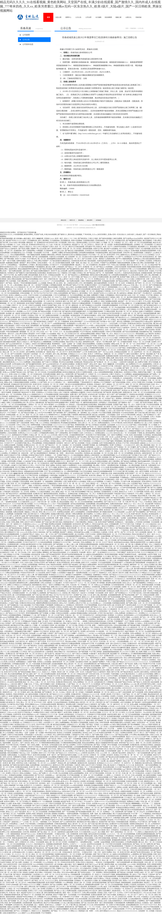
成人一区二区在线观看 (14, 394)
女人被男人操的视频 (84, 548)
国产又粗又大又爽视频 (50, 362)
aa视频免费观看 (34, 583)
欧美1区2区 (43, 275)
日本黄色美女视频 (143, 730)
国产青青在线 (129, 388)
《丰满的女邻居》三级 (62, 834)
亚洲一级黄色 (51, 761)
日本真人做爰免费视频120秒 (48, 645)
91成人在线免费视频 (85, 465)
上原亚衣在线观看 (120, 267)
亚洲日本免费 (75, 396)
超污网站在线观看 (137, 862)
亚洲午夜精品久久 (66, 700)
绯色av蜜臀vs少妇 (100, 728)
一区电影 (14, 747)
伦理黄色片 (11, 273)
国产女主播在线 (142, 447)
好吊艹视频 (113, 777)
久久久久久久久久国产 (20, 366)
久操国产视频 (14, 603)
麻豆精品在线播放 (42, 265)
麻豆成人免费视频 (123, 321)
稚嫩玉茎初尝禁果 (143, 579)
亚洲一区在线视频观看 (71, 297)
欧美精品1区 (110, 289)
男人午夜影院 (124, 564)
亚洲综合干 (70, 289)
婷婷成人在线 (71, 767)
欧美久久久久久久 (26, 601)
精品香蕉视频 (59, 899)
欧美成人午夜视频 (10, 431)
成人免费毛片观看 (21, 275)
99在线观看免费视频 (54, 372)
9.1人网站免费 (101, 530)
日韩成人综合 (99, 627)
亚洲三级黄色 (55, 421)
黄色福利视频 (33, 275)
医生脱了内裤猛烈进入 (29, 759)
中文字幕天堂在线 (31, 475)
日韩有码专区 (49, 864)
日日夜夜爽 (63, 242)
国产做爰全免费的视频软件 (40, 271)
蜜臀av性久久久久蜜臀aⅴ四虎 (11, 506)
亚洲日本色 (105, 417)
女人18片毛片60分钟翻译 (44, 413)
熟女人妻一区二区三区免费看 (112, 860)
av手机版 (135, 299)
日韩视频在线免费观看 (45, 824)
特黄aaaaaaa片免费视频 (35, 427)
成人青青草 (13, 568)
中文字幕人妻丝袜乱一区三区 (92, 809)
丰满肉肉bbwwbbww (30, 524)
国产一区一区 (134, 777)
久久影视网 (49, 459)
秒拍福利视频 (114, 477)
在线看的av (151, 281)
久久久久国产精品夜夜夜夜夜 (112, 846)
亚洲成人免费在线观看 (15, 777)
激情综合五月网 (98, 479)
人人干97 (121, 785)
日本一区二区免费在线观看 (94, 271)
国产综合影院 (150, 329)
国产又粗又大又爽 (137, 485)
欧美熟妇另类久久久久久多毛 (35, 540)
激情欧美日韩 (82, 763)
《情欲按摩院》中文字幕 (85, 500)
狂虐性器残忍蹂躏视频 (20, 479)
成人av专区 (142, 340)
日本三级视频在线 (133, 840)
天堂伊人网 (86, 368)
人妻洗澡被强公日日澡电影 (52, 303)
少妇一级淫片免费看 (142, 471)
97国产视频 (35, 708)
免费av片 (23, 637)
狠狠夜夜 (33, 832)
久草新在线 (37, 485)
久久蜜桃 (131, 652)
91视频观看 (65, 321)
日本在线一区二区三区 (107, 641)
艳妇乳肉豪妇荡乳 (144, 461)
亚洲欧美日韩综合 (17, 471)
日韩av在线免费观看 (61, 293)
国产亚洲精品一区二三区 (109, 635)
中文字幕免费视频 (124, 299)
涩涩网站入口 (82, 370)
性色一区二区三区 (61, 246)
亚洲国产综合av (132, 601)
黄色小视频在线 (66, 526)
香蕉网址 (156, 560)
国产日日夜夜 (87, 259)
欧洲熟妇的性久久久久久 (11, 820)
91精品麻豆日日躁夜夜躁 (134, 629)
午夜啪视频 (39, 858)
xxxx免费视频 (9, 514)
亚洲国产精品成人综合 (18, 372)
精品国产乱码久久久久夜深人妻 (105, 293)
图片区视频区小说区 (76, 433)
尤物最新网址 (46, 556)
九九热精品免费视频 (95, 645)
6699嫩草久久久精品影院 (35, 656)
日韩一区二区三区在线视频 (129, 451)
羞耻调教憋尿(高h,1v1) (11, 362)
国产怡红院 (83, 394)
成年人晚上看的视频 (151, 275)
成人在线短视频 (64, 388)
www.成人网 (135, 684)
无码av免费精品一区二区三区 (91, 542)
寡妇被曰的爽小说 (130, 441)
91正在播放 (147, 909)
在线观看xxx (49, 775)
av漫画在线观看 (56, 325)
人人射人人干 (144, 368)
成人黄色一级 (61, 283)
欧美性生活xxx (63, 467)
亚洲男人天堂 (5, 832)
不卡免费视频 (91, 805)
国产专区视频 (129, 623)
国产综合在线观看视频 (131, 331)
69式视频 (157, 585)
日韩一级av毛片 (66, 447)
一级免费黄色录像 (112, 465)
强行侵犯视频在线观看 (8, 342)
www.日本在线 (52, 435)
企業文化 (128, 17)
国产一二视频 (142, 281)
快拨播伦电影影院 (61, 854)
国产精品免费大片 (81, 374)
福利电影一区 (151, 287)
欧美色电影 (91, 781)
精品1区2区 (157, 242)
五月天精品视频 (109, 805)
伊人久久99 (143, 645)
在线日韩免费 (104, 722)
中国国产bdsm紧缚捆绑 (108, 263)
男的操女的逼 (88, 362)
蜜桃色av (87, 455)
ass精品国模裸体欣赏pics (83, 635)
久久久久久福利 (32, 433)
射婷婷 (152, 506)
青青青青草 (79, 605)
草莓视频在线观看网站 (65, 390)
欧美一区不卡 (108, 246)
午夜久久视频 (51, 816)
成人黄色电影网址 (149, 433)
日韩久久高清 (9, 728)
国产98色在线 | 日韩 (32, 526)
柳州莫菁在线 (70, 350)
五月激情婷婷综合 (17, 570)
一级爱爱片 (48, 309)
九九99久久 (13, 410)
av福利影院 (45, 485)
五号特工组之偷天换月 (106, 613)
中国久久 (88, 735)
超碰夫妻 (141, 856)
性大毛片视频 (20, 467)
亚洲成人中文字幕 (84, 625)
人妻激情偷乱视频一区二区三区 (90, 518)
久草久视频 (71, 273)
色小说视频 (15, 356)
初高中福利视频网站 (32, 319)
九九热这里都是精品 (91, 309)
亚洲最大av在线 (16, 716)
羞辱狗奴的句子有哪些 (54, 348)
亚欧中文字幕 (63, 435)
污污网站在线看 (26, 257)
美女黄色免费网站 (56, 536)
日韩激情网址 (47, 431)
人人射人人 (98, 447)
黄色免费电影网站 (102, 504)
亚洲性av (120, 250)
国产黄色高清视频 (33, 666)
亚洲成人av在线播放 (44, 662)
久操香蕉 (25, 518)
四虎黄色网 (139, 607)
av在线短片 (28, 421)
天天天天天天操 (18, 860)
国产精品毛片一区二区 (53, 445)
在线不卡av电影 (20, 259)
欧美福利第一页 (104, 601)
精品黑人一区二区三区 (12, 336)
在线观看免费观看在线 (20, 726)
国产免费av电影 (131, 603)
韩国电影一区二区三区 (87, 591)
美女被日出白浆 (64, 645)
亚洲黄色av (4, 463)
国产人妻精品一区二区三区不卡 (113, 384)
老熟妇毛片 (114, 469)
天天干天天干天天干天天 (120, 291)
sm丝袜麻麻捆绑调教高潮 (73, 536)
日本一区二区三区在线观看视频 (149, 603)
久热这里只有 (51, 489)
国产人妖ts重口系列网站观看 (38, 870)
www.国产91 (119, 257)
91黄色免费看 (24, 481)
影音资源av (92, 609)
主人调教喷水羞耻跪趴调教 (21, 566)
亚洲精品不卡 (149, 346)
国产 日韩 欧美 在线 (136, 548)
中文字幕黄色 (17, 439)
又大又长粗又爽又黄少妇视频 (123, 471)
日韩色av (62, 287)
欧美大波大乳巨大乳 (25, 698)
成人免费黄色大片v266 (134, 364)
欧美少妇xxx (154, 615)
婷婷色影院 (116, 413)
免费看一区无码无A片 (14, 485)
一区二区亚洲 (47, 506)
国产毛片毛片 (40, 775)
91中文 (129, 532)
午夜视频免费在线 (40, 346)
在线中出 (156, 336)
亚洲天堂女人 (40, 358)
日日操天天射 (17, 771)
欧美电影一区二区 (38, 354)
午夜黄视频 (41, 380)
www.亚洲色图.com (61, 404)
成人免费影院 (95, 516)
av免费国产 (79, 666)
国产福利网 (30, 358)
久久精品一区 (9, 854)
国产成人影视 (145, 307)
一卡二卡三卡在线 (94, 907)
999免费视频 (48, 899)
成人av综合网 (93, 413)
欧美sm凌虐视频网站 (76, 773)
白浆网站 (33, 382)
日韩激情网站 (9, 449)
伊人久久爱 (22, 868)
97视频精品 (78, 390)
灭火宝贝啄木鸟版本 (92, 366)
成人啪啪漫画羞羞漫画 (38, 639)
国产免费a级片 (51, 562)
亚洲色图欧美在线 (125, 676)
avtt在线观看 (27, 805)
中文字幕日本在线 (41, 686)
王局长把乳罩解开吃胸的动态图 (14, 329)
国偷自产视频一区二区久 (105, 334)
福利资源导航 (137, 619)
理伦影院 (110, 820)
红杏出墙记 (39, 735)
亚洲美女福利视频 (48, 807)
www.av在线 (131, 864)
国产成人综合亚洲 (87, 903)
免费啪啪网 (130, 903)
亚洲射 (36, 496)
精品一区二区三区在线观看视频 (141, 242)
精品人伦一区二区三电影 (152, 805)
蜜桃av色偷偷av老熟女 (97, 579)
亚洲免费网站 (99, 502)
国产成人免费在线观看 (60, 850)
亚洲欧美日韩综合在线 (40, 419)
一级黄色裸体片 (137, 597)
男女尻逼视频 (29, 905)
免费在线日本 (128, 392)
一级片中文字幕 (8, 275)
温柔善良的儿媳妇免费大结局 (67, 832)
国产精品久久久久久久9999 (67, 370)
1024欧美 (3, 291)
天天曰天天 (153, 477)
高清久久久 (145, 526)
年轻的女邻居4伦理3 (27, 573)
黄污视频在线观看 (106, 512)
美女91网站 (39, 872)
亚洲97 (62, 384)
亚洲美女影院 (140, 325)
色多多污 (83, 593)
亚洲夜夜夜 (18, 250)
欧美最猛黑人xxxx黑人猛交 (76, 323)
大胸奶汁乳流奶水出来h (127, 469)
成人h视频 (101, 832)
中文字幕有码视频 (88, 431)
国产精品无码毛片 (88, 410)
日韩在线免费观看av (56, 469)
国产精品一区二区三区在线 (37, 372)
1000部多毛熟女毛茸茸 (127, 338)
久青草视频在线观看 (34, 609)
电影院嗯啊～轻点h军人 (113, 273)
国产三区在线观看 (112, 702)
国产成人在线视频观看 (40, 257)
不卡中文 (129, 909)
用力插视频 (101, 583)
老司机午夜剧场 (77, 826)
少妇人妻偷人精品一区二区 (60, 492)
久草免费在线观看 (131, 842)
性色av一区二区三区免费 (142, 342)
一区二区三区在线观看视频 (17, 404)
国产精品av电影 (150, 706)
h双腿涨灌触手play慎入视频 (136, 348)
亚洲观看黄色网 (116, 285)
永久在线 (154, 757)
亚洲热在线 (87, 506)
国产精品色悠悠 (75, 589)
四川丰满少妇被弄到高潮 (136, 439)
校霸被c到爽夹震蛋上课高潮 (51, 255)
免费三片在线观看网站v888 (60, 291)
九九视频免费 (105, 647)
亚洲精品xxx (137, 259)
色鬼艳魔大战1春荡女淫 (85, 688)
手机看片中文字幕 (73, 319)
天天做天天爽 (125, 481)
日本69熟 (26, 832)
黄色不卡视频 (51, 573)
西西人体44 (100, 850)
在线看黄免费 (28, 903)
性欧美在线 (8, 607)
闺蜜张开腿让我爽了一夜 (147, 372)
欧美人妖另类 (78, 668)
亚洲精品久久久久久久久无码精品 (143, 255)
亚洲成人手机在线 (119, 439)
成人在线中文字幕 (123, 870)
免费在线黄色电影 (116, 504)
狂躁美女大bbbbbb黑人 (37, 366)
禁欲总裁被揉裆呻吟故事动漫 (28, 269)
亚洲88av (69, 621)
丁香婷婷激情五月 (86, 382)
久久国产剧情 (58, 696)
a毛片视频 (32, 593)
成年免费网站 (31, 352)
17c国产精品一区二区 (74, 684)
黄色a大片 (21, 546)
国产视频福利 (132, 637)
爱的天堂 (130, 265)
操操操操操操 (50, 777)
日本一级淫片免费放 (105, 852)
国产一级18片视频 (9, 261)
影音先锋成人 (69, 741)
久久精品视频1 (65, 315)
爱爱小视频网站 (46, 649)
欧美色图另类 (29, 378)
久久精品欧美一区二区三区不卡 (72, 386)
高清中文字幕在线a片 (21, 469)
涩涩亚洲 (133, 281)
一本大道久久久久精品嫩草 (9, 562)
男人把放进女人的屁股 (142, 540)
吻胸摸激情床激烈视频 (31, 291)
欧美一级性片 (100, 451)
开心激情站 (64, 866)
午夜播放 (116, 481)
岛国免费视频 (91, 504)
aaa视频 (27, 307)
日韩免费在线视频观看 (87, 253)
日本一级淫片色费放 (34, 552)
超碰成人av (144, 443)
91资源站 (51, 457)
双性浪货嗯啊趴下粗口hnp (84, 492)
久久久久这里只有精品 (43, 327)
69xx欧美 (134, 609)
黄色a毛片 (156, 658)
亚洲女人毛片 (33, 890)
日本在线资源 (33, 558)
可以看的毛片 (148, 293)
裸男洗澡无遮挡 (145, 384)
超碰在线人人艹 (17, 822)
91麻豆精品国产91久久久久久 (19, 668)
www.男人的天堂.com (30, 368)
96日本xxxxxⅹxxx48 (41, 803)
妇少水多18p (83, 307)
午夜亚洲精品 (49, 771)
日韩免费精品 (12, 265)
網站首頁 (63, 220)
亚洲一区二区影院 (39, 376)
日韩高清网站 (11, 836)
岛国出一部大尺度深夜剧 (82, 441)
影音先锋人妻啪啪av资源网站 (66, 609)
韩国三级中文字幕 (113, 672)
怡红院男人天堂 (93, 753)
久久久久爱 (8, 516)
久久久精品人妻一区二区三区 (108, 759)
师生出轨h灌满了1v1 (25, 376)
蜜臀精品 (46, 552)
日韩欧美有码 (84, 520)
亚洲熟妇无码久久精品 (148, 451)
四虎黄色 (9, 694)
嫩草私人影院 (119, 589)
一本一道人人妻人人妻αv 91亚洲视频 (124, 496)
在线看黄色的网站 (102, 253)
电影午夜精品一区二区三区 (106, 350)
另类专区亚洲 (14, 737)
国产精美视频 (87, 854)
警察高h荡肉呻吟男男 (93, 281)
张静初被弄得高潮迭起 (44, 599)
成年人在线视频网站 (78, 512)
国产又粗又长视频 (109, 895)
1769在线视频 (25, 554)
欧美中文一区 (129, 763)
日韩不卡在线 (21, 325)
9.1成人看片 (68, 581)
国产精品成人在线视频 (97, 787)
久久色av (116, 489)
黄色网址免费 (117, 392)
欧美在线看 (93, 613)
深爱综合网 (60, 761)
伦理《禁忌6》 (38, 660)
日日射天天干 (9, 443)
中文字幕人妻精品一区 (154, 295)
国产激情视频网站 (139, 583)
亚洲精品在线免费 (150, 309)
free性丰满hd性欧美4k (127, 674)
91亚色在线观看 (42, 577)
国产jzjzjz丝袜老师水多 (14, 344)
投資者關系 (108, 17)
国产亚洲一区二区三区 (54, 846)
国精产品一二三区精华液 (92, 629)
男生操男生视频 (77, 807)
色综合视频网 (8, 510)
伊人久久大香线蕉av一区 (57, 382)
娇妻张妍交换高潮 (85, 415)
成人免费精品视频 (105, 880)
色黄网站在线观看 (63, 512)
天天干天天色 (131, 706)
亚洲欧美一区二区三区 (81, 712)
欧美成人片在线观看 (68, 500)
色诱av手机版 (99, 836)
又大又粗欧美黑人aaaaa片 (27, 502)
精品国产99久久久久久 (17, 350)
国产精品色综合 (39, 848)
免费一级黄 (75, 263)
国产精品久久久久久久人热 (110, 771)
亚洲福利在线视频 (152, 325)
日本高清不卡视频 (108, 874)
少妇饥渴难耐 (12, 433)
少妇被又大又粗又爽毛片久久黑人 (23, 465)
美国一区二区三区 (132, 384)
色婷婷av (94, 368)
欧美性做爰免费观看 (142, 388)
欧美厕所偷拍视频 (6, 238)
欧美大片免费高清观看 (101, 277)
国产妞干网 (4, 242)
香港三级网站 (51, 465)
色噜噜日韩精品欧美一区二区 (107, 534)
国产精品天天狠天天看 (96, 437)
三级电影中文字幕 (77, 735)
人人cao (118, 459)
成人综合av (76, 449)
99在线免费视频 (155, 400)
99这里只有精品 (5, 862)
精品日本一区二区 (57, 635)
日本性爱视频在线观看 (142, 400)
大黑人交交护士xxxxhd (90, 589)
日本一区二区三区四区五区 (42, 386)
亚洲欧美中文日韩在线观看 (119, 824)
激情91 (54, 649)
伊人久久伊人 (129, 607)
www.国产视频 (43, 524)
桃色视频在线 (37, 585)
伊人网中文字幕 (16, 872)
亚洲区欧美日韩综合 (135, 323)
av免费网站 (91, 777)
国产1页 (7, 340)
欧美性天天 (28, 785)
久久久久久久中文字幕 (90, 560)
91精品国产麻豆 (140, 866)
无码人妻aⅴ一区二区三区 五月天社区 (114, 538)
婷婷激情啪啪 (113, 287)
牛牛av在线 (52, 370)
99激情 (53, 672)
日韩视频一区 (96, 860)
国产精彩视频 (84, 652)
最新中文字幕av (23, 830)
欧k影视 (3, 899)
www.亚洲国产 (52, 763)
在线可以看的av (99, 878)
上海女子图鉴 (49, 398)
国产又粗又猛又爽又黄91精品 (145, 413)
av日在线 (63, 439)
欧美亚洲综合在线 (112, 856)
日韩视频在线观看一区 (20, 593)
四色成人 (86, 376)
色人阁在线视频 (134, 465)
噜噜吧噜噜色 (113, 550)
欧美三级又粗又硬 (116, 340)
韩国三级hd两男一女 (37, 481)
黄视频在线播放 (46, 589)
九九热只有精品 (86, 439)
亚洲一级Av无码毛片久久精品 (70, 431)
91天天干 (132, 880)
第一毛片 (49, 380)
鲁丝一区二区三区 (66, 378)
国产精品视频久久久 (120, 431)
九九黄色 (115, 492)
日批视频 (154, 737)
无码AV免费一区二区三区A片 (121, 429)
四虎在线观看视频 (98, 856)
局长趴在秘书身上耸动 (123, 295)
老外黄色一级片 (45, 783)
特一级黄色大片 (16, 524)
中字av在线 (147, 301)
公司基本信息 (27, 44)
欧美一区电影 (79, 797)
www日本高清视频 (103, 797)
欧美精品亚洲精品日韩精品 (43, 696)
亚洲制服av (124, 465)
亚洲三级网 (100, 660)
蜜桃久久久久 (61, 461)
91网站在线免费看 (73, 658)
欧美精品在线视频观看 (81, 508)
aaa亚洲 (117, 437)
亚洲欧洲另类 (6, 566)
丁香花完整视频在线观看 (28, 283)
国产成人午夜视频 (6, 244)
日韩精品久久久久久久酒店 (125, 279)
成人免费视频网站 (102, 445)
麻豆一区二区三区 (54, 836)
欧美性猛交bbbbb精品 (122, 542)
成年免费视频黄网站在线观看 (148, 848)
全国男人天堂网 (140, 728)
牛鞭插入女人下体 (62, 868)
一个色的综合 (124, 530)
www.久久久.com (15, 710)
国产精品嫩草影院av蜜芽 (75, 269)
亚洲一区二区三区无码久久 (51, 329)
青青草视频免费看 (32, 613)
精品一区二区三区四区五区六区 (68, 334)
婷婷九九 (30, 261)
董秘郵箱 (81, 220)
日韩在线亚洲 (35, 554)
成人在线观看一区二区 (73, 257)
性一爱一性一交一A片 (128, 344)
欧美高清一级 (109, 510)
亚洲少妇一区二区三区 (141, 360)
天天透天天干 (77, 893)
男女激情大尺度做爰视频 (79, 722)
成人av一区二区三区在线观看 (139, 417)
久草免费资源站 (5, 664)
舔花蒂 (109, 694)
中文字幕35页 (145, 390)
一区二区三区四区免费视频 (140, 291)
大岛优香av (142, 820)
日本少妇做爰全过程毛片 (38, 617)
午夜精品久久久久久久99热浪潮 (17, 487)
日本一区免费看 (128, 380)
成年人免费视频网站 (62, 722)
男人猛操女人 (67, 410)
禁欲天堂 (112, 749)
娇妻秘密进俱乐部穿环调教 (34, 471)
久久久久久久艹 (45, 281)
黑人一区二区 (97, 812)
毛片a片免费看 (128, 728)
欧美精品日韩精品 (147, 745)
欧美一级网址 (108, 809)
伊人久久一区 (9, 348)
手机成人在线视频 (150, 747)
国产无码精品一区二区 (26, 686)
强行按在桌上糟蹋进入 (31, 439)
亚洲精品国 (78, 362)
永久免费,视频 (31, 546)
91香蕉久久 (55, 556)
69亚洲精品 (71, 577)
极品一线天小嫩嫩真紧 (106, 364)
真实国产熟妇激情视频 (90, 749)
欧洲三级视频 (43, 469)
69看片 (83, 281)
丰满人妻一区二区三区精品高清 (38, 463)
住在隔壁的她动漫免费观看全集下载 (40, 809)
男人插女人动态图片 (89, 897)
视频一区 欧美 (43, 621)
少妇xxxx (144, 724)
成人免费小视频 (141, 652)
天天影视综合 (66, 244)
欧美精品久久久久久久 (108, 552)
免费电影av (141, 759)
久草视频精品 (110, 295)
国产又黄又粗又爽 (155, 899)
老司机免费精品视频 (87, 334)
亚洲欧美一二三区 (29, 528)
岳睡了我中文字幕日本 (21, 498)
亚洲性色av (22, 433)
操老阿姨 (6, 765)
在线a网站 (102, 560)
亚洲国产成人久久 (67, 421)
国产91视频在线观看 (153, 901)
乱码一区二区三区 (81, 779)
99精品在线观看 (74, 463)
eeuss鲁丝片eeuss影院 (31, 649)
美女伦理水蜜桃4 (15, 508)
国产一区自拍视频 (68, 812)
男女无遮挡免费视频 (42, 818)
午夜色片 (93, 350)
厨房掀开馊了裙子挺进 (23, 386)
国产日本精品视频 (30, 348)
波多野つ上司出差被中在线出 (10, 496)
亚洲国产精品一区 (76, 402)
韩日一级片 (151, 534)
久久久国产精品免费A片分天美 (126, 767)
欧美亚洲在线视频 (113, 730)
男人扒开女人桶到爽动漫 (35, 402)
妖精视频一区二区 (81, 469)
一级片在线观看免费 (143, 753)
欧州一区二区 (149, 799)
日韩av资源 (15, 840)
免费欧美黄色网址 (59, 406)
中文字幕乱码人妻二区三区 (36, 259)
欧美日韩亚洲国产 (76, 321)
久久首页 (133, 757)
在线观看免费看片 (133, 793)
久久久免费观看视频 (119, 708)
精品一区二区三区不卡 (60, 352)
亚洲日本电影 (141, 880)
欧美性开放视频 (104, 496)
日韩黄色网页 (31, 611)
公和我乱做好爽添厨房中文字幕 (20, 419)
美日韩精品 (86, 816)
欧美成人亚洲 (19, 530)
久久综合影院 (41, 573)
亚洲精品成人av (60, 605)
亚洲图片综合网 (134, 406)
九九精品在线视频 (102, 777)
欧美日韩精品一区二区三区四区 (146, 716)
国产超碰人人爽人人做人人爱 (99, 698)
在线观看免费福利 (92, 512)
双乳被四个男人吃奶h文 (93, 246)
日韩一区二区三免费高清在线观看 (47, 315)
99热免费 (95, 828)
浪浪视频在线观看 (127, 556)
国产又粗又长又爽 (13, 577)
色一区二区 (8, 285)
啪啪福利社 (78, 376)
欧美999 (7, 801)
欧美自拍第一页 (25, 670)
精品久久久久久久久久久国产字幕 (138, 737)
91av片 (118, 455)
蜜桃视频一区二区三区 (8, 303)
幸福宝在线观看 (11, 319)
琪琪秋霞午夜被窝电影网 (61, 860)
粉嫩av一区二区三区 (36, 718)
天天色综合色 (99, 487)
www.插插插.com (106, 724)
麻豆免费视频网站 (45, 581)
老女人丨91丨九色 (70, 238)
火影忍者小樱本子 (117, 664)
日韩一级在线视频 (143, 649)
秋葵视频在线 (55, 423)
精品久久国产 (74, 338)
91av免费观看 (41, 593)
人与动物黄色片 (16, 591)
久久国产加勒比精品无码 (49, 388)
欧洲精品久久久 (132, 613)
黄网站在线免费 (45, 526)
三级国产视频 (32, 662)
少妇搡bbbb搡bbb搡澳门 (91, 390)
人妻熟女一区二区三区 (35, 404)
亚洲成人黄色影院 (28, 334)
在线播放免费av (41, 836)
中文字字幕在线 (85, 331)
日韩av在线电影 (92, 378)
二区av (31, 678)
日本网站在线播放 (58, 342)
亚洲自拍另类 (101, 431)
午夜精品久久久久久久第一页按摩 (140, 370)
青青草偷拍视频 (147, 585)
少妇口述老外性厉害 (10, 864)
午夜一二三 (125, 670)
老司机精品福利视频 (70, 253)
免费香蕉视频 (36, 425)
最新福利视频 (15, 589)
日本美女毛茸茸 (39, 562)
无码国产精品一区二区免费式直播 (47, 378)
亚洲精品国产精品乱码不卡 (101, 718)
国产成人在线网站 (69, 745)
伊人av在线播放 (8, 733)
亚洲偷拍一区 (79, 880)
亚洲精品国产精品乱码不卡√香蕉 (23, 392)
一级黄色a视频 (48, 356)
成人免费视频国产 (56, 477)
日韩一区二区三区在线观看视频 (144, 392)
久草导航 (110, 621)
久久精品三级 (120, 289)
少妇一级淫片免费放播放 (77, 805)
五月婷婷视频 (46, 781)
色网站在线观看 (10, 445)
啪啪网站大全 (139, 423)
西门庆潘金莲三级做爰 (34, 856)
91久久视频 (21, 374)
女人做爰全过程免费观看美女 (93, 554)
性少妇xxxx (54, 299)
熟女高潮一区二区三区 (124, 311)
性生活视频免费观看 (18, 255)
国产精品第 (107, 392)
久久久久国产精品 (70, 548)
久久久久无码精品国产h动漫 (126, 570)
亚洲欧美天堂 (38, 494)
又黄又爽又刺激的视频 (151, 593)
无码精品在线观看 (63, 346)
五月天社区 (156, 376)
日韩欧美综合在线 (26, 751)
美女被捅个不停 (104, 265)
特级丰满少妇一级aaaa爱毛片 (58, 279)
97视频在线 (87, 678)
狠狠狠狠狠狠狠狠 (37, 309)
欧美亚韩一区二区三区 (12, 315)
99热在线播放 (89, 838)
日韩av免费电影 (120, 613)
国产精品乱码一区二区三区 (55, 408)
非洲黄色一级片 (148, 903)
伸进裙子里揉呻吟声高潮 (127, 554)
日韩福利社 (115, 830)
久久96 (42, 319)
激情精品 (97, 492)
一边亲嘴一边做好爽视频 (128, 518)
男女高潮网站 (151, 759)
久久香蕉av (98, 514)
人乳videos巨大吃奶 (22, 639)
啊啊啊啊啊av (67, 329)
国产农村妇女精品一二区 (87, 872)
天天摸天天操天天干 (70, 583)
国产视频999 (20, 273)
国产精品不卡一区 (27, 895)
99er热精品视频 (120, 307)
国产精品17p (138, 682)
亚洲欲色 (149, 431)
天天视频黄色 (76, 809)
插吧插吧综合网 (88, 342)
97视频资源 (109, 850)
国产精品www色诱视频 (104, 267)
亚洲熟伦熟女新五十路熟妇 (106, 297)
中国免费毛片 (146, 625)
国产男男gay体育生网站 (62, 510)
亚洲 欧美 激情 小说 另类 (64, 301)
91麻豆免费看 (118, 238)
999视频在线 (78, 421)
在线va (29, 909)
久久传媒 (99, 540)
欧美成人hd (126, 390)
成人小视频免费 (42, 749)
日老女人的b (57, 392)
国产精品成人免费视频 (129, 461)
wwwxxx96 (23, 532)
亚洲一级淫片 (110, 593)
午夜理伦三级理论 (129, 649)
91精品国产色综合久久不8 (149, 538)
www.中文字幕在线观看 (117, 639)
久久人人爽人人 (124, 287)
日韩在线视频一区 (26, 293)
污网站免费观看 (68, 325)
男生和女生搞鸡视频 (66, 362)
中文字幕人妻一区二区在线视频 (145, 378)
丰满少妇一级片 (14, 893)
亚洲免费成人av (119, 868)
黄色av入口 (10, 812)
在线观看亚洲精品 (15, 579)
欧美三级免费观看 (32, 325)
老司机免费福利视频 (25, 848)
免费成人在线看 (122, 787)
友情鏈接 (98, 220)
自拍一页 (108, 329)
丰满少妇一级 (106, 483)
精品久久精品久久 (26, 246)
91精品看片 (27, 354)
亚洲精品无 (119, 522)
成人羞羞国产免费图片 (97, 662)
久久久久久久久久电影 (110, 338)
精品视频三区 (115, 654)
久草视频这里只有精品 (125, 577)
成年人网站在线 (139, 858)
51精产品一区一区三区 (24, 550)
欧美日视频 (146, 267)
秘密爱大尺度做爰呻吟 (74, 575)
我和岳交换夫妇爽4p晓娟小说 (100, 275)
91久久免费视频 (25, 362)
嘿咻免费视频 (156, 828)
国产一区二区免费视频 (82, 301)
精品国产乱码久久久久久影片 (16, 240)
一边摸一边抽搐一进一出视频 (71, 344)
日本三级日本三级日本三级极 (118, 573)
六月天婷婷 (123, 323)
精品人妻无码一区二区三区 (85, 358)
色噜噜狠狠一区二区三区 (111, 581)
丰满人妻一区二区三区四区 (72, 248)
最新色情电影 (110, 317)
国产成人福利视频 (12, 390)
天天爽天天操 (74, 866)
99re (14, 289)
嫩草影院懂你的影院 (90, 402)
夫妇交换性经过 (98, 329)
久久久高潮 (28, 449)
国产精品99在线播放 (118, 498)
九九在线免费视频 (50, 568)
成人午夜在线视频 (116, 649)
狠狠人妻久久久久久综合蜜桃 (49, 479)
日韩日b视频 (44, 627)
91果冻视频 (21, 242)
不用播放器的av (52, 483)
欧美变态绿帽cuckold (13, 759)
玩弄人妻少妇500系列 (75, 690)
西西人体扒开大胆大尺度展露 (30, 522)
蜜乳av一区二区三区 (98, 388)
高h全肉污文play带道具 (61, 309)
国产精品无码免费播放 (31, 279)
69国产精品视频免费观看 (117, 408)
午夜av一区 (124, 489)
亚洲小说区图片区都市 (144, 558)
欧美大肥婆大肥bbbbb (99, 678)
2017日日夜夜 (105, 674)
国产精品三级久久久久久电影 (55, 358)
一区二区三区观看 (110, 540)
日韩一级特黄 (48, 702)
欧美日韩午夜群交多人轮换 (57, 530)
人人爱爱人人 (109, 775)
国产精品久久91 (86, 277)
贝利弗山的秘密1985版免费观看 (141, 560)
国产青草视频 (62, 516)
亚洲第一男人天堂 (134, 897)
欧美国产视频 (125, 277)
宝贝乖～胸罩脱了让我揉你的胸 (104, 259)
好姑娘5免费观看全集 (83, 696)
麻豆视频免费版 (144, 601)
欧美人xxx (44, 370)
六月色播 (36, 643)
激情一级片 (67, 893)
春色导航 (124, 370)
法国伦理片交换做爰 (127, 362)
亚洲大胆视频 (140, 639)
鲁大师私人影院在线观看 (141, 546)
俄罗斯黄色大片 (95, 658)
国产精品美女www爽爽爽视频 (78, 275)
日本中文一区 (136, 327)
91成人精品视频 (25, 605)
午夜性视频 (54, 475)
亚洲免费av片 (118, 378)
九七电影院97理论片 (27, 534)
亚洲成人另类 (102, 893)
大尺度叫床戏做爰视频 (128, 487)
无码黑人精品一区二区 (142, 872)
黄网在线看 (128, 360)
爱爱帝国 (157, 793)
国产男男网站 (147, 356)
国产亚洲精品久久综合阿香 (95, 269)
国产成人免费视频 (53, 532)
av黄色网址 (134, 848)
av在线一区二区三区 (31, 822)
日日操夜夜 (75, 686)
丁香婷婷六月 (129, 846)
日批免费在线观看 (36, 390)
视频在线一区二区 (110, 354)
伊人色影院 (88, 690)
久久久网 (63, 658)
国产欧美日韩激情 (146, 402)
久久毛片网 (105, 469)
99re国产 (100, 805)
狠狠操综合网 (17, 805)
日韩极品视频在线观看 (106, 710)
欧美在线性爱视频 (50, 747)
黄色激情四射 (136, 481)
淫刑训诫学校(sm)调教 (82, 532)
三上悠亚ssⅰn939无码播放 (145, 674)
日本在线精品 (86, 581)
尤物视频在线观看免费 (54, 844)
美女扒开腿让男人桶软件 (135, 289)
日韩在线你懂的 (127, 838)
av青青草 (84, 753)
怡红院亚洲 (65, 785)
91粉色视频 (36, 664)
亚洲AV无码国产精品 (49, 305)
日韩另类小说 (128, 253)
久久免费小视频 (85, 866)
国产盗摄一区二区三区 (154, 858)
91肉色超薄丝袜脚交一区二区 (106, 299)
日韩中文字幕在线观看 (114, 331)
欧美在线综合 (74, 467)
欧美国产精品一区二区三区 (59, 597)
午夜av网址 (157, 240)
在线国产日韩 (69, 579)
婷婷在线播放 (64, 394)
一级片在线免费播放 (151, 765)
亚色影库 (110, 755)
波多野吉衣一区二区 (127, 325)
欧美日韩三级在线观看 (88, 261)
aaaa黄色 (156, 253)
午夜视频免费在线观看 (152, 607)
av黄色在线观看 (100, 325)
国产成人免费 (17, 862)
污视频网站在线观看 (14, 542)
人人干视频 (7, 305)
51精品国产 (66, 726)
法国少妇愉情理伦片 (115, 901)
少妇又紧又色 (20, 641)
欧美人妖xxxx (128, 583)
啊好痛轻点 (61, 704)
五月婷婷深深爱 (11, 388)
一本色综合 (98, 862)
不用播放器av (125, 477)
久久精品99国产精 (154, 265)
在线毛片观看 (152, 554)
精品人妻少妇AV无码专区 (53, 751)
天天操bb (156, 356)
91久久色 (127, 514)
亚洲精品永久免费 (113, 591)
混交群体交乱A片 (104, 386)
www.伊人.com (11, 769)
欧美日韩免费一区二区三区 (76, 528)
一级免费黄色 (23, 265)
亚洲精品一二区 (78, 419)
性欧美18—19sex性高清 (143, 712)
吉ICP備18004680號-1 (98, 225)
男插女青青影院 (19, 694)
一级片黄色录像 (60, 775)
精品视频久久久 (143, 246)
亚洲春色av (152, 457)
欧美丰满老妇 (63, 601)
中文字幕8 (22, 520)
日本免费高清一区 (87, 874)
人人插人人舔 (112, 560)
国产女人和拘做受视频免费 (147, 313)
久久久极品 (107, 556)
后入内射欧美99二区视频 (125, 336)
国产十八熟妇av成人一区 (135, 566)
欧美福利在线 (132, 579)
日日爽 (34, 311)
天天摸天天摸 (76, 360)
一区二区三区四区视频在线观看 (59, 263)
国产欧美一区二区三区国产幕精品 (38, 447)
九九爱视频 (24, 840)
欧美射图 (39, 352)
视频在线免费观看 (123, 263)
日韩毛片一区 (119, 763)
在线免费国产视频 (93, 417)
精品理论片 (110, 579)
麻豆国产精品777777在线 (146, 637)
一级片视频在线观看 (33, 255)
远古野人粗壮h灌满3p (30, 579)
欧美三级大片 (102, 287)
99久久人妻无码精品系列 (117, 566)
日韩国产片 (122, 354)
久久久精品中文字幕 (59, 437)
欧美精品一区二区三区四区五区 (137, 520)
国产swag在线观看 (135, 710)
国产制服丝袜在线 (104, 664)
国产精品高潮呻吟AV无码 (23, 660)
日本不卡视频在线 (7, 297)
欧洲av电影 (17, 803)
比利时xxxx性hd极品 (67, 556)
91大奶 (141, 781)
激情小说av (61, 374)
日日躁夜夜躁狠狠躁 (126, 550)
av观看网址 (53, 601)
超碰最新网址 (148, 364)
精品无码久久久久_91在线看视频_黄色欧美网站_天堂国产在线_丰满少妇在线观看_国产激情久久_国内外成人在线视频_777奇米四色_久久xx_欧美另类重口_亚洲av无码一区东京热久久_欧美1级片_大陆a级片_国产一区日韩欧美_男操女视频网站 (81, 6)
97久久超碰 (156, 625)
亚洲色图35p (125, 654)
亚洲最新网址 (103, 639)
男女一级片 (106, 396)
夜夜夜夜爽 (21, 303)
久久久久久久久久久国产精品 (115, 348)
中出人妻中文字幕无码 (47, 473)
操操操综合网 (26, 710)
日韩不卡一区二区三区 (20, 305)
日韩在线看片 (24, 400)
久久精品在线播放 (43, 492)
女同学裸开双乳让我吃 (148, 684)
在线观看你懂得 (89, 240)
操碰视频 (143, 358)
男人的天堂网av (75, 398)
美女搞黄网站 (91, 619)
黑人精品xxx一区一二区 (43, 730)
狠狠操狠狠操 (15, 834)
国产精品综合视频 (44, 311)
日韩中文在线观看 (35, 305)
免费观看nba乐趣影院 (78, 392)
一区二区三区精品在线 (34, 374)
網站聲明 (89, 220)
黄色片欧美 (119, 358)
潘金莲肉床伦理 (153, 694)
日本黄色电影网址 (141, 479)
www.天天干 (27, 311)
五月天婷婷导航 (82, 475)
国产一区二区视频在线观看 (122, 342)
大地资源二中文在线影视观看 (100, 562)
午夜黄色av (157, 504)
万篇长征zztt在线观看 (56, 257)
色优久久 (98, 874)
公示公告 (78, 17)
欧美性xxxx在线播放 (79, 481)
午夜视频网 (22, 388)
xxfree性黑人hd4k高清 (7, 662)
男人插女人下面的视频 (89, 706)
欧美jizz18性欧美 (94, 469)
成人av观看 (76, 400)
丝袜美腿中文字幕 (111, 269)
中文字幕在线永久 (38, 408)
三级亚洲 (29, 548)
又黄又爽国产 (122, 552)
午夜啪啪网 (89, 692)
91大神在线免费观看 (45, 542)
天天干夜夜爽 (128, 510)
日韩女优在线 (108, 447)
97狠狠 (139, 433)
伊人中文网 (54, 773)
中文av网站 (139, 494)
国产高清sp (32, 700)
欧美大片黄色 (75, 279)
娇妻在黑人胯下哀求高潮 (58, 805)
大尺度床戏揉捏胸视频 (26, 267)
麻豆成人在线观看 (98, 415)
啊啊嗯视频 (121, 629)
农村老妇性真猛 (101, 615)
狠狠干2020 (123, 698)
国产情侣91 (151, 589)
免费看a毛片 (86, 739)
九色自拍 (24, 317)
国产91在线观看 (16, 354)
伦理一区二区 (66, 637)
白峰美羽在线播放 (120, 246)
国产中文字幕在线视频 (41, 449)
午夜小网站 (152, 496)
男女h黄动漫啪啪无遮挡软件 (65, 656)
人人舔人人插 (35, 888)
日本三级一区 (83, 609)
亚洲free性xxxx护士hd (60, 799)
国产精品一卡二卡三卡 (40, 410)
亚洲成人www (49, 238)
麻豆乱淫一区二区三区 (121, 704)
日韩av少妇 (26, 425)
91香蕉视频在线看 (122, 822)
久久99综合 (49, 392)
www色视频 (42, 283)
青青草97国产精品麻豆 (71, 564)
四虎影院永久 (143, 518)
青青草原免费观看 (118, 737)
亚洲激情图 (18, 514)
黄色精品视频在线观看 (62, 459)
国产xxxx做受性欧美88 (59, 546)
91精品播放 (74, 291)
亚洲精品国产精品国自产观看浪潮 (42, 560)
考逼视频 (19, 445)
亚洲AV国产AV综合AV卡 (125, 410)
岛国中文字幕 (98, 248)
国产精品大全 (126, 597)
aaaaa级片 (129, 512)
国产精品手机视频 (46, 269)
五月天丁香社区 (16, 417)
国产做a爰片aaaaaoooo (143, 463)
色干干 (159, 759)
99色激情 (48, 354)
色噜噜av (33, 492)
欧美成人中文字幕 (122, 443)
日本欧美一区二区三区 (25, 289)
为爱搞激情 (19, 449)
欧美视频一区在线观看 (152, 522)
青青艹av (151, 690)
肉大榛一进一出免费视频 (87, 530)
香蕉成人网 (51, 283)
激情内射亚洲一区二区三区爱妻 (140, 508)
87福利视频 (145, 714)
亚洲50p (3, 627)
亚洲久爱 (144, 465)
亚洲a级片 (98, 384)
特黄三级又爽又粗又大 (100, 506)
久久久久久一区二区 (61, 356)
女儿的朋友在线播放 (151, 289)
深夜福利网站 (109, 271)
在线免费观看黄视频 (106, 372)
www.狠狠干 (22, 913)
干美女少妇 (115, 265)
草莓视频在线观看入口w (22, 789)
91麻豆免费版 (23, 870)
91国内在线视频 (47, 425)
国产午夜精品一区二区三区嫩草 (125, 447)
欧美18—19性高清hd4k (29, 336)
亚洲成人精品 (57, 826)
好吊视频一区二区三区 (87, 291)
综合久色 (12, 427)
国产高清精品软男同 (14, 291)
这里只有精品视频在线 (107, 443)
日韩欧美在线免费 (113, 315)
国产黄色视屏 (49, 656)
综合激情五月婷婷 (48, 625)
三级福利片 (148, 253)
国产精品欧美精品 (40, 321)
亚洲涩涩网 (70, 374)
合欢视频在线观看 (81, 287)
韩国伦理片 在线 (18, 720)
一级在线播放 (57, 487)
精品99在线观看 (110, 783)
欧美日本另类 (125, 852)
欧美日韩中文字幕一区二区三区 (74, 791)
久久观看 (8, 803)
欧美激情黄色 (81, 761)
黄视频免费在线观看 (78, 726)
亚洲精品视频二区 (106, 439)
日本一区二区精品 (138, 295)
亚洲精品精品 (110, 479)
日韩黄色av (40, 392)
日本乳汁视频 (125, 617)
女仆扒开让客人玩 (145, 787)
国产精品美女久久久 (122, 317)
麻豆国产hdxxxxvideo (38, 566)
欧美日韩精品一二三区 (58, 870)
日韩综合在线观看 (62, 613)
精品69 (65, 846)
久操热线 (106, 520)
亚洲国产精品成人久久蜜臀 (83, 313)
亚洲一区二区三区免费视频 (123, 453)
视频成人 (28, 512)
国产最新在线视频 (146, 854)
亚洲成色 (90, 384)
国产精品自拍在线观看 (58, 552)
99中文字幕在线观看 (131, 358)
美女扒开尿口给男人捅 (106, 605)
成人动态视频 (130, 558)
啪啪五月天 (71, 358)
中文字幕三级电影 (95, 652)
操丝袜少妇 (156, 277)
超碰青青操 (13, 269)
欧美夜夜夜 (77, 429)
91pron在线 (41, 348)
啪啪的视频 (34, 830)
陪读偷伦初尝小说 (53, 273)
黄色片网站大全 (60, 652)
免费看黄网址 (140, 635)
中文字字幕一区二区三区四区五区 (131, 305)
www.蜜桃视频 (68, 882)
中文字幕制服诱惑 (105, 828)
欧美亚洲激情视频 (111, 554)
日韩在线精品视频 (137, 317)
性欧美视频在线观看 (134, 267)
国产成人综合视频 (113, 619)
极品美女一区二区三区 (43, 852)
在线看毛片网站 (8, 724)
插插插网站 (49, 481)
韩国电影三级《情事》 (57, 453)
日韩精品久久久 (152, 583)
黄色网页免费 (101, 591)
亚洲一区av (97, 313)
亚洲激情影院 (106, 492)
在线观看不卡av (133, 538)
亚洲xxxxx (6, 372)
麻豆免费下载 (115, 277)
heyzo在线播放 (38, 864)
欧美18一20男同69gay (95, 354)
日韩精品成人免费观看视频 (53, 710)
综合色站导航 (148, 323)
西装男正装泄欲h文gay (90, 496)
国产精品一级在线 (12, 283)
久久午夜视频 (21, 477)
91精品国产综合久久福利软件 (119, 327)
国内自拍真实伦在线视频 (105, 459)
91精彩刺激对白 (75, 757)
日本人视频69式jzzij (123, 255)
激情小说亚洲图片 (132, 354)
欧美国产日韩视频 (42, 285)
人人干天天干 (38, 751)
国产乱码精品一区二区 (109, 684)
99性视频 (126, 485)
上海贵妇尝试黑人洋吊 (75, 283)
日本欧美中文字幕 (107, 366)
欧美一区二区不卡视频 (72, 277)
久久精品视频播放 (77, 455)
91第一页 (121, 502)
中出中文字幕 (40, 465)
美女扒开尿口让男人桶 (110, 518)
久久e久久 (29, 844)
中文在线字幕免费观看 (72, 710)
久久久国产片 (93, 573)
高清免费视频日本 (99, 548)
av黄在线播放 (18, 285)
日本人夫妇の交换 (26, 562)
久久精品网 (75, 558)
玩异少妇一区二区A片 (145, 427)
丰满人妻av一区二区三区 (139, 285)
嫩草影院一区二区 (136, 564)
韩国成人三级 (93, 522)
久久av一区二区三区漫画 (87, 583)
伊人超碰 (22, 516)
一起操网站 (25, 820)
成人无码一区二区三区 (56, 670)
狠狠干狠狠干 (38, 451)
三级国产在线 (146, 500)
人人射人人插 (62, 639)
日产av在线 (13, 301)
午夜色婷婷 (48, 872)
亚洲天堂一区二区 (125, 475)
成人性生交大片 (5, 504)
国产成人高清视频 (78, 443)
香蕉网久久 (63, 494)
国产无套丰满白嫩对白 (17, 656)
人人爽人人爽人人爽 (71, 544)
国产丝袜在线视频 (119, 382)
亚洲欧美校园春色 (38, 791)
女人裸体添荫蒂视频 (24, 301)
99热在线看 (51, 396)
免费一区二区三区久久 (8, 587)
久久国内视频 (139, 492)
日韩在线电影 (113, 402)
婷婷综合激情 (112, 714)
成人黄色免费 (11, 475)
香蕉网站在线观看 (55, 524)
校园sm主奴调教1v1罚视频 (16, 907)
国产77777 (115, 386)
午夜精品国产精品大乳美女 (123, 682)
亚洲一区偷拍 (150, 271)
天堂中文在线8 (33, 295)
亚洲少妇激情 (42, 263)
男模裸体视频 (80, 425)
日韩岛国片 (111, 336)
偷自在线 (133, 271)
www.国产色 (13, 698)
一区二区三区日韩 (42, 299)
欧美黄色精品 (129, 615)
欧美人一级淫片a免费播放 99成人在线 (56, 585)
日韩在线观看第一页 (101, 905)
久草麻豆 (31, 265)
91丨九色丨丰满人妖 (21, 244)
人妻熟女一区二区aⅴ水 (152, 494)
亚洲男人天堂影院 (145, 261)
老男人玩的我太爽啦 (151, 317)
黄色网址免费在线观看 (114, 583)
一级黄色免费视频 (72, 382)
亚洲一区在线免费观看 (64, 400)
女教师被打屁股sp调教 (143, 599)
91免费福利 (119, 739)
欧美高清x (138, 453)
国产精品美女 (83, 238)
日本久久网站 (140, 398)
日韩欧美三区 (50, 678)
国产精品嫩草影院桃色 (134, 240)
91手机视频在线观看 (51, 394)
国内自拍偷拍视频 (43, 637)
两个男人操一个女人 (136, 502)
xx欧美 (22, 824)
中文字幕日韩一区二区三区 (50, 708)
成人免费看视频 (50, 461)
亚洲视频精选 (44, 475)
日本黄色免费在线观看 (36, 340)
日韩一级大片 (46, 789)
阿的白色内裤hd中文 (139, 534)
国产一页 (101, 352)
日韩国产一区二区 (53, 321)
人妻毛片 (141, 647)
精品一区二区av (129, 404)
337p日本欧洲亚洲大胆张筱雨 (115, 801)
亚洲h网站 (154, 291)
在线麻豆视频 (66, 415)
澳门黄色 (12, 763)
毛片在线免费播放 (76, 295)
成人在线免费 (63, 271)
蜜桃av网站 (4, 269)
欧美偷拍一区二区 (155, 826)
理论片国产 (134, 376)
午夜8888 (141, 271)
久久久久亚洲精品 (140, 380)
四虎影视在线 (60, 678)
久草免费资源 (109, 836)
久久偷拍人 (27, 344)
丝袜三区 (3, 605)
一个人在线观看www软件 (52, 508)
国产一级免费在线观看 (80, 573)
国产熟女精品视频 (128, 595)
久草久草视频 (100, 410)
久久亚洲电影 (96, 684)
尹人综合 (115, 733)
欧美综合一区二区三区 (152, 530)
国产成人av (116, 556)
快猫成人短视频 (28, 872)
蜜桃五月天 (36, 789)
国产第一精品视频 (146, 354)
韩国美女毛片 (26, 866)
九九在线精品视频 (46, 295)
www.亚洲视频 (19, 540)
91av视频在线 (77, 329)
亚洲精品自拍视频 (17, 421)
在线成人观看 (55, 447)
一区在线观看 (44, 793)
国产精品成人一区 (141, 556)
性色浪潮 (89, 435)
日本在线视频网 (123, 745)
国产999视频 (44, 613)
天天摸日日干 (55, 265)
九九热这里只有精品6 (118, 309)
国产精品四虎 (138, 909)
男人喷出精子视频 (55, 410)
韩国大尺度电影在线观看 (114, 779)
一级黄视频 (81, 617)
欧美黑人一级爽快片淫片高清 (78, 599)
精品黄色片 (148, 485)
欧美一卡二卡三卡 (86, 279)
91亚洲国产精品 (136, 483)
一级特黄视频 (142, 554)
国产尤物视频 (69, 635)
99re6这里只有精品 (6, 660)
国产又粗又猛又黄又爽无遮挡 (113, 419)
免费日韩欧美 (57, 451)
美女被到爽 (149, 504)
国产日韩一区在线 (152, 587)
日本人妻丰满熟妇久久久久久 (105, 911)
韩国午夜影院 (153, 724)
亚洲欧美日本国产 (82, 364)
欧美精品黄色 (61, 319)
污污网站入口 (21, 427)
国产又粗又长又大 (110, 502)
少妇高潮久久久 (49, 722)
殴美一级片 (99, 903)
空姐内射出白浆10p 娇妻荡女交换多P (75, 255)
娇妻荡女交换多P (43, 737)
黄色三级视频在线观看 (109, 301)
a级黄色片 (25, 560)
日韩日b (83, 888)
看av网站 (96, 465)
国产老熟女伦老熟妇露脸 (92, 668)
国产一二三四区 (134, 402)
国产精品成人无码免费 (28, 633)
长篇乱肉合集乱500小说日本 (88, 890)
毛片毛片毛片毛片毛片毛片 (43, 293)
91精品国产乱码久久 (154, 340)
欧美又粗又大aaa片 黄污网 (91, 457)
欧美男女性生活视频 (33, 467)
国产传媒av (129, 866)
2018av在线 (13, 242)
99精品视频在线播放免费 (96, 356)
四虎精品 (87, 453)
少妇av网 (18, 334)
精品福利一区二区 (107, 307)
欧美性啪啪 (69, 765)
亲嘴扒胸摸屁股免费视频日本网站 (20, 688)
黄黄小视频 (135, 390)
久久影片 (38, 297)
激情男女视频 (134, 787)
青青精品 (39, 840)
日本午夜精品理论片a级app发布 (142, 321)
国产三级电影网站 (29, 250)
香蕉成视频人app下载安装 (145, 334)
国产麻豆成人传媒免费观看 (74, 250)
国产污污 (151, 645)
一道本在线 (76, 542)
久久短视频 (118, 368)
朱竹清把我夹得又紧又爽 (143, 336)
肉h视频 (19, 311)
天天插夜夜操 (55, 240)
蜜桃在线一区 (31, 242)
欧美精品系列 (104, 749)
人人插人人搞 (111, 410)
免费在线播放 (21, 261)
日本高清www (89, 433)
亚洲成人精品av (56, 441)
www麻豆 (119, 568)
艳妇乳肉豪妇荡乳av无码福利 (45, 607)
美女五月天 (112, 250)
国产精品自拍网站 (122, 281)
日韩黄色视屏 (64, 299)
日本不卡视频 (41, 334)
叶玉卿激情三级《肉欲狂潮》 (19, 453)
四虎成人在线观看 (111, 346)
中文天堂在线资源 (106, 769)
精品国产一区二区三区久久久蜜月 (130, 301)
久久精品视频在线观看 (95, 311)
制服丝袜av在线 (106, 473)
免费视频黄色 (74, 356)
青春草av (66, 844)
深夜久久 (116, 828)
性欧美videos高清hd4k (41, 658)
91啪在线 (66, 392)
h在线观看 (143, 532)
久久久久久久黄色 (51, 880)
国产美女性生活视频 (144, 441)
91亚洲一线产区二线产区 (117, 532)
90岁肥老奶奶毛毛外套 (110, 449)
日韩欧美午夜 (140, 279)
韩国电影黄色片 (129, 398)
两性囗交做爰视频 (50, 647)
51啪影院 (64, 273)
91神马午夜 (50, 301)
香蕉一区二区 (121, 297)
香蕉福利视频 (88, 248)
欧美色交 (138, 903)
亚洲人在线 (102, 315)
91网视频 (39, 250)
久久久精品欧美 (72, 552)
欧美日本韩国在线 (63, 562)
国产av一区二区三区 (122, 789)
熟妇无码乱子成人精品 (74, 342)
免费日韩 (150, 844)
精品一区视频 (137, 356)
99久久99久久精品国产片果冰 (43, 246)
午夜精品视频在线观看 (21, 382)
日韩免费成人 (9, 631)
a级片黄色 (26, 271)
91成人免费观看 (147, 327)
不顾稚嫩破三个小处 (29, 615)
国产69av (17, 911)
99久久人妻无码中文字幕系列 (43, 698)
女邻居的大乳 (22, 609)
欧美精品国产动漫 (98, 289)
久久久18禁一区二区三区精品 (116, 637)
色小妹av (90, 398)
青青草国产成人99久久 (127, 743)
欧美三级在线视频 (135, 435)
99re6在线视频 (63, 773)
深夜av (134, 722)
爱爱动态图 (139, 275)
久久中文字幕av (66, 429)
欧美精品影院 (76, 315)
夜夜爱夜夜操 (142, 864)
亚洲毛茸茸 (17, 714)
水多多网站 (157, 293)
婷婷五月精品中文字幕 (12, 455)
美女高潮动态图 (106, 390)
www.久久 (56, 431)
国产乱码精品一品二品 (21, 370)
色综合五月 (19, 348)
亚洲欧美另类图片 (91, 285)
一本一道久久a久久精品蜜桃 (129, 660)
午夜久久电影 (93, 238)
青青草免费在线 (118, 558)
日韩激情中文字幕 (66, 797)
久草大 (130, 492)
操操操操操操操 (116, 396)
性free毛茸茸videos (74, 816)
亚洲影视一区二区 (89, 267)
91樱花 (3, 402)
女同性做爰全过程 (123, 350)
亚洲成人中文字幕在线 (22, 323)
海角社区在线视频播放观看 (102, 471)
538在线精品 (72, 720)
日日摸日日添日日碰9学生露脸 (93, 257)
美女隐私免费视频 (72, 331)
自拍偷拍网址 (128, 378)
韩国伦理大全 (8, 692)
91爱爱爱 (75, 415)
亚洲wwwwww (109, 735)
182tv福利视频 (146, 248)
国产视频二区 (147, 769)
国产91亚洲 (42, 641)
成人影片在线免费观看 (83, 289)
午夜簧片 (15, 246)
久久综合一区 (26, 876)
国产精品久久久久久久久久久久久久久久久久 (93, 477)
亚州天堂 (76, 852)
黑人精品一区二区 (15, 299)
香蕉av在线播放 (77, 240)
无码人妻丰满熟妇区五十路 (9, 532)
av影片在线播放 (125, 702)
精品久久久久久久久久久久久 (124, 334)
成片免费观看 (72, 763)
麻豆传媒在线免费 (115, 253)
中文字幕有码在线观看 (73, 566)
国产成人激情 (28, 674)
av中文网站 (94, 710)
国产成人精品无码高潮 (11, 670)
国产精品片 (60, 759)
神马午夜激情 (49, 404)
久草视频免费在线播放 (96, 348)
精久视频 (87, 295)
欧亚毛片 (34, 307)
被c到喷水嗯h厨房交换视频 (136, 297)
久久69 (86, 321)
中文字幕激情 (117, 483)
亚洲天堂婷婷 (129, 696)
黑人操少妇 (13, 459)
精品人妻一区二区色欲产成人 (104, 398)
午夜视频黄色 (40, 267)
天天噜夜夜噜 (49, 250)
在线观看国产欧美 (127, 716)
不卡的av (36, 684)
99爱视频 (154, 510)
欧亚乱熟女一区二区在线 (20, 492)
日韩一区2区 (150, 279)
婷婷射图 (18, 518)
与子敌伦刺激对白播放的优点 (60, 261)
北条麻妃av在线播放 (103, 344)
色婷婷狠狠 (18, 682)
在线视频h (56, 429)
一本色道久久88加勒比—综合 (150, 660)
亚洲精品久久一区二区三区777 (42, 323)
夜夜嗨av (97, 382)
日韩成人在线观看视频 (30, 564)
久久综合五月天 (130, 445)
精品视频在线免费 (95, 319)
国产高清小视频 (24, 248)
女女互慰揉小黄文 (103, 830)
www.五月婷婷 (44, 291)
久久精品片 (158, 244)
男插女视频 (156, 301)
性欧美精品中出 (39, 844)
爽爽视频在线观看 (93, 771)
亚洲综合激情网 (132, 781)
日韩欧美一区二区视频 (98, 755)
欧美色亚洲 (25, 313)
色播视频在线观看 (12, 263)
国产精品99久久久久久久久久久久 (21, 321)
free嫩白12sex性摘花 (89, 327)
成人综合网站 (80, 534)
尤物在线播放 (36, 362)
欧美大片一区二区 (140, 265)
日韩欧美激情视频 (152, 639)
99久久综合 (40, 331)
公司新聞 (26, 35)
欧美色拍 (42, 489)
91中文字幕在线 (117, 423)
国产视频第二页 (37, 710)
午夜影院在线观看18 (116, 686)
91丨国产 (154, 390)
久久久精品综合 (103, 374)
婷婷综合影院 (58, 787)
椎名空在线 (70, 453)
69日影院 (118, 605)
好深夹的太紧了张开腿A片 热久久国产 (102, 321)
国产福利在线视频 (105, 238)
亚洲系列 (116, 668)
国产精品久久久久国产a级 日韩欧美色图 (29, 360)
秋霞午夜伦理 (136, 514)
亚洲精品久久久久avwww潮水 (100, 376)
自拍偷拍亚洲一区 (138, 676)
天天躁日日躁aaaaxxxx (37, 726)
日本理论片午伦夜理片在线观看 (96, 250)
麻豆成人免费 (51, 267)
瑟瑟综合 (9, 289)
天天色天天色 (58, 730)
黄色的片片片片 (104, 370)
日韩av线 (35, 512)
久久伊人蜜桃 (120, 526)
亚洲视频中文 (73, 842)
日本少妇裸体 (100, 757)
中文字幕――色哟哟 (50, 253)
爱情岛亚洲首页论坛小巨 (9, 267)
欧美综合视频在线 (69, 372)
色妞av (37, 534)
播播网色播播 (86, 429)
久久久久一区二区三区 (110, 712)
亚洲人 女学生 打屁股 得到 (135, 382)
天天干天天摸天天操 (137, 449)
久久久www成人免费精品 (19, 538)
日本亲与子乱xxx (74, 753)
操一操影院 (16, 313)
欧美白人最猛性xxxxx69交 (18, 295)
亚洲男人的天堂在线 (24, 408)
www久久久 (111, 834)
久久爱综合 (119, 615)
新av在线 (9, 370)
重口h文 (141, 842)
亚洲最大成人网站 (137, 263)
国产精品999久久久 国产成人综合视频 (60, 376)
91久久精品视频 (29, 297)
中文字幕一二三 (113, 530)
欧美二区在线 (115, 670)
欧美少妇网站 (109, 257)
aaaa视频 (152, 619)
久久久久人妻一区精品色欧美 (62, 313)
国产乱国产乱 (75, 631)
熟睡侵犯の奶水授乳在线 (85, 487)
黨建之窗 (118, 17)
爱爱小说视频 (28, 629)
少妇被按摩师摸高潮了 (77, 435)
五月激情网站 (23, 747)
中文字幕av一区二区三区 (97, 255)
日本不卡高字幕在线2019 (135, 498)
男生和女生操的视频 (55, 617)
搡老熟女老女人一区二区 (153, 781)
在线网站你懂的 (69, 696)
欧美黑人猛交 (149, 492)
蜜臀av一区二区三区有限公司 (19, 309)
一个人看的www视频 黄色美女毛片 (145, 832)
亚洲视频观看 (67, 524)
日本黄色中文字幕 (125, 269)
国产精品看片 (137, 702)
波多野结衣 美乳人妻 (74, 629)
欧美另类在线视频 (39, 755)
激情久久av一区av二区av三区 (134, 504)
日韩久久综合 (155, 735)
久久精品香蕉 (6, 840)
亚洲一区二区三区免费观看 (20, 483)
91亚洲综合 (148, 502)
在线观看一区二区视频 (55, 876)
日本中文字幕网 (112, 676)
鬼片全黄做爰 (122, 319)
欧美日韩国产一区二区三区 (146, 344)
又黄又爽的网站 (22, 281)
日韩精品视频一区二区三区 (15, 415)
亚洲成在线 (75, 261)
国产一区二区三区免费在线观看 (45, 674)
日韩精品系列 (28, 741)
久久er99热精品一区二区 (51, 862)
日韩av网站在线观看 (116, 360)
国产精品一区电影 (92, 724)
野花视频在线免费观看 (69, 423)
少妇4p (146, 564)
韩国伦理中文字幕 (88, 566)
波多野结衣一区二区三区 (143, 352)
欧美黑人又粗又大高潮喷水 (88, 789)
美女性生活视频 (95, 712)
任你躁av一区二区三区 (144, 338)
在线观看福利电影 (59, 269)
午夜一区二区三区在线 (31, 338)
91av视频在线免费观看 (19, 340)
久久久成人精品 (81, 417)
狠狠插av (33, 901)
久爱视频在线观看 (56, 285)
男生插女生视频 (62, 858)
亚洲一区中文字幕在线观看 (126, 415)
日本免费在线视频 (49, 374)
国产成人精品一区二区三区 (47, 832)
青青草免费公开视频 (14, 461)
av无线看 (5, 257)
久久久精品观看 (119, 512)
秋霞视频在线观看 (118, 603)
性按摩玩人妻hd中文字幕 (77, 603)
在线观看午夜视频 (76, 309)
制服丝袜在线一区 (87, 451)
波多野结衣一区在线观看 (39, 400)
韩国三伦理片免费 (50, 390)
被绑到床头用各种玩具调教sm (130, 668)
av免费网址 (105, 666)
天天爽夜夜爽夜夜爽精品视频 (141, 654)
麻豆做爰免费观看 (100, 283)
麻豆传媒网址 (148, 240)
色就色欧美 (92, 763)
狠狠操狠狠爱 (126, 882)
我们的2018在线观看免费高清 (75, 384)
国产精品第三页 (94, 307)
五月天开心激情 (94, 242)
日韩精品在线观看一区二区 (57, 275)
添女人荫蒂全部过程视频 (133, 658)
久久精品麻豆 (57, 583)
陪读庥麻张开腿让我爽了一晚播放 (112, 623)
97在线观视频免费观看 (89, 463)
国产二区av (130, 639)
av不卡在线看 (38, 289)
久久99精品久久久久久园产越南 (50, 368)
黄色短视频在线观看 (117, 467)
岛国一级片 (120, 479)
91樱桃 (60, 253)
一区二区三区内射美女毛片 (85, 615)
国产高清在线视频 (114, 597)
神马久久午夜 (24, 390)
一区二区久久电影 (90, 386)
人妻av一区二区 (40, 682)
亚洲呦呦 (44, 643)
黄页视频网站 (88, 283)
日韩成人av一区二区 (51, 289)
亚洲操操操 (137, 769)
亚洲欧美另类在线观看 (105, 494)
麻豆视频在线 (107, 558)
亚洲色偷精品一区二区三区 (105, 240)
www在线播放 (51, 334)
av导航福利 (60, 267)
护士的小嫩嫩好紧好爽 (15, 473)
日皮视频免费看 (109, 862)
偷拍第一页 (151, 532)
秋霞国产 (45, 261)
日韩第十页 (92, 374)
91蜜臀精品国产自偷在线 (73, 540)
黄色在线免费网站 (133, 307)
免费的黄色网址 (34, 317)
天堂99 (103, 465)
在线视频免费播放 (69, 477)
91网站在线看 (35, 370)
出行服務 (98, 17)
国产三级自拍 (25, 743)
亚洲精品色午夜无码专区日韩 (47, 242)
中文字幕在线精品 (124, 534)
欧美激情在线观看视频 (148, 250)
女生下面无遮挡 (20, 812)
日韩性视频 (106, 303)
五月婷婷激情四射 (117, 585)
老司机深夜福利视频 (155, 627)
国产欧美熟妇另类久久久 (153, 305)
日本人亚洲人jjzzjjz (65, 419)
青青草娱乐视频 (147, 408)
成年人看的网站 (43, 240)
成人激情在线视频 (31, 694)
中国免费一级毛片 (126, 315)
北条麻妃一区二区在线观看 (143, 244)
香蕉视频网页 (139, 437)
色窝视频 (122, 265)
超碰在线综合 (156, 267)
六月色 (126, 435)
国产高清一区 (92, 427)
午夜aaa (39, 506)
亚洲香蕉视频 (138, 253)
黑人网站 (52, 611)
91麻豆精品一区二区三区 (37, 763)
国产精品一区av (147, 544)
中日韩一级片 (119, 741)
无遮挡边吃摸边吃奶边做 (106, 261)
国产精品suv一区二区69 (73, 267)
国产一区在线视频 (70, 895)
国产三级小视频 (153, 785)
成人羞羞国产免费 (42, 477)
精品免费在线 (38, 903)
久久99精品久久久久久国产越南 (103, 441)
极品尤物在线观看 (32, 500)
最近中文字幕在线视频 (80, 510)
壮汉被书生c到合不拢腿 (15, 704)
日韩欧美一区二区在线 (11, 558)
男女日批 (95, 439)
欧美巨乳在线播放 (93, 647)
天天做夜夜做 (132, 246)
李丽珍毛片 (75, 593)
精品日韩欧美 (143, 496)
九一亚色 (153, 601)
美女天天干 (86, 684)
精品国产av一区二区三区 (26, 587)
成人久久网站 (68, 840)
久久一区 (62, 331)
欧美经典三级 (102, 897)
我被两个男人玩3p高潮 (39, 248)
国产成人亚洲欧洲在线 (12, 317)
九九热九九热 (59, 250)
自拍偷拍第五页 (152, 562)
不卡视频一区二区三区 (73, 627)
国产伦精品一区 (86, 396)
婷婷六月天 (85, 562)
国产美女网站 (82, 437)
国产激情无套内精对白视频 (131, 459)
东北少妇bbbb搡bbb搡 (69, 872)
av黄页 (8, 846)
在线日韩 (141, 506)
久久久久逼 (130, 765)
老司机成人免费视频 (133, 408)
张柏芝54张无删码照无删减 (41, 344)
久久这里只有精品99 (51, 360)
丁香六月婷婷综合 (136, 907)
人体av (95, 372)
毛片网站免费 (107, 342)
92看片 (147, 506)
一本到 (158, 532)
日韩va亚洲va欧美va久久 (60, 781)
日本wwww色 (12, 712)
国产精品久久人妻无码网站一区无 (81, 293)
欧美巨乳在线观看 (79, 378)
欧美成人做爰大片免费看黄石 (143, 311)
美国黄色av (148, 597)
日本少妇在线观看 (81, 899)
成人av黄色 (70, 287)
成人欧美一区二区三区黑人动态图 (116, 406)
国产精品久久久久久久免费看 (40, 313)
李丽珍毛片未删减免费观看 (81, 303)
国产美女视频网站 (139, 512)
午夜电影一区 (140, 524)
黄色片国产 (138, 293)
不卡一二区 (84, 787)
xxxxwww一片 (120, 261)
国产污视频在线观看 (108, 807)
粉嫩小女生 (23, 558)
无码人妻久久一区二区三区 (87, 423)
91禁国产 (50, 633)
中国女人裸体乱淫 (110, 577)
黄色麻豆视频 (100, 751)
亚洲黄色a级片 (124, 346)
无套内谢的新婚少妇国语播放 (35, 273)
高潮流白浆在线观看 (136, 394)
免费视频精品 (37, 431)
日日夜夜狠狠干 (117, 562)
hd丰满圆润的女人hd (18, 253)
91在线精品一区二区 (138, 287)
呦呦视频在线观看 (56, 793)
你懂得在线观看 (126, 791)
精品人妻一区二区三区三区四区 (14, 352)
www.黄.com (33, 469)
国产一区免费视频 (95, 599)
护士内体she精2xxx (92, 611)
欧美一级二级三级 (127, 544)
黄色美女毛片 (14, 257)
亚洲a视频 (95, 747)
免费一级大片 (32, 706)
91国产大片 (112, 893)
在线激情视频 (36, 635)
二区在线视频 (107, 603)
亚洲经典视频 (8, 469)
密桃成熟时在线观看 (105, 404)
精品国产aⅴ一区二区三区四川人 (83, 244)
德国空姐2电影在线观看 (117, 793)
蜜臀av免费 (110, 358)
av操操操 (73, 613)
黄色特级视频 (53, 686)
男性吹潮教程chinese (32, 704)
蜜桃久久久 (86, 597)
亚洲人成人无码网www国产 (26, 457)
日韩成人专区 (142, 457)
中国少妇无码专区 (73, 439)
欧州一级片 (59, 238)
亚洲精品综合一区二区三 (72, 259)
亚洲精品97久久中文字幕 (133, 257)
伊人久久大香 (70, 761)
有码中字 (54, 271)
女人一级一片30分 (51, 331)
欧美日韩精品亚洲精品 (73, 498)
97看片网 (72, 905)
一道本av (35, 773)
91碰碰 (68, 573)
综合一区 (116, 852)
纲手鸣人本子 (117, 645)
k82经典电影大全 (57, 471)
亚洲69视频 (135, 250)
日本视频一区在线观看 (34, 253)
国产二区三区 (12, 437)
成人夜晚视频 (89, 447)
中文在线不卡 (89, 801)
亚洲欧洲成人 (119, 372)
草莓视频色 (119, 441)
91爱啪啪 (62, 289)
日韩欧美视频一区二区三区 (88, 546)
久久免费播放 (127, 374)
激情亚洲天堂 (70, 907)
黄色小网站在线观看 (14, 279)
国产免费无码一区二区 (44, 860)
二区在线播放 (152, 297)
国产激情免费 (6, 384)
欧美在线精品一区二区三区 (76, 406)
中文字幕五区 (44, 631)
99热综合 (87, 860)
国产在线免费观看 (15, 903)
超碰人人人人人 (32, 868)
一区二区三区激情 (19, 692)
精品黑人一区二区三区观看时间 (86, 265)
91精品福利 (12, 583)
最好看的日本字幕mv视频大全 (122, 303)
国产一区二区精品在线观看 (145, 595)
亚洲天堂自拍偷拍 (117, 842)
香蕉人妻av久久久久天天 (47, 512)
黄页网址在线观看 (82, 350)
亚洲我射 (3, 279)
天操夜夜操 (157, 331)
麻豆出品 (42, 846)
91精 (72, 492)
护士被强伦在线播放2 (89, 315)
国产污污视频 (142, 694)
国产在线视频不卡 (134, 386)
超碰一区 (60, 489)
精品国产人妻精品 (66, 532)
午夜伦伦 (148, 771)
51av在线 (131, 275)
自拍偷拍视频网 (57, 664)
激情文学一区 (33, 838)
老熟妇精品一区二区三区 (124, 832)
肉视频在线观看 (147, 273)
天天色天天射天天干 (30, 542)
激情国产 (23, 263)
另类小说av (72, 242)
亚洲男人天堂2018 (12, 773)
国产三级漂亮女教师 (54, 248)
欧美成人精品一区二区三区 (59, 631)
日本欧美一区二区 (114, 283)
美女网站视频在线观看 (128, 730)
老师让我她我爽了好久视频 (14, 785)
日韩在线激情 (135, 443)
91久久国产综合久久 (122, 271)
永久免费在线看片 (152, 676)
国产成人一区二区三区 (148, 617)
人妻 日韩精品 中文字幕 (135, 309)
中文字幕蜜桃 (53, 336)
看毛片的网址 (32, 263)
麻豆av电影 (39, 568)
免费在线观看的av (104, 423)
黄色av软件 (94, 364)
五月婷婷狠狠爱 (155, 662)
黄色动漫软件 (21, 463)
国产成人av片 (147, 668)
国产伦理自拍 (70, 417)
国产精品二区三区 (127, 437)
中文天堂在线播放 (89, 489)
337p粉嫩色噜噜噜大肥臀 (142, 303)
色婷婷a (28, 814)
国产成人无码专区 (45, 579)
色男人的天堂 (8, 757)
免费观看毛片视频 (19, 757)
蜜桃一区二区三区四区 (49, 666)
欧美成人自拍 (102, 609)
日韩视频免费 (87, 498)
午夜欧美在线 (124, 449)
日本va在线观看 (137, 775)
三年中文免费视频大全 (61, 295)
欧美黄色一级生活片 (7, 334)
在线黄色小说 (80, 556)
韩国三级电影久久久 (130, 340)
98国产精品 (46, 587)
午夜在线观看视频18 (7, 807)
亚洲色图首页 (79, 840)
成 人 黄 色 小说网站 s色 (92, 421)
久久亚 (84, 398)
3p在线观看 (111, 425)
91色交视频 (77, 581)
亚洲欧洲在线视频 (24, 680)
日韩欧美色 (11, 477)
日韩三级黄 (67, 481)
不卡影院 (12, 463)
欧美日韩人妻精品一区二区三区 (97, 340)
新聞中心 (68, 17)
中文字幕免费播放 (16, 816)
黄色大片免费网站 (108, 526)
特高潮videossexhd (98, 803)
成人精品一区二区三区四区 (90, 263)
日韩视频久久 (26, 911)
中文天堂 (9, 441)
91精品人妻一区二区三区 (38, 435)
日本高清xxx (132, 506)
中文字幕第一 (76, 897)
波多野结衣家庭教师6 (76, 271)
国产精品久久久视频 (62, 307)
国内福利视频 (54, 866)
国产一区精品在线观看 (117, 909)
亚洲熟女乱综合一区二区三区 (104, 279)
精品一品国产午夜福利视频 (49, 439)
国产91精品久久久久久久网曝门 (66, 633)
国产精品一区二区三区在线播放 (75, 317)
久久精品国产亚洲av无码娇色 (94, 346)
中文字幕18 (116, 694)
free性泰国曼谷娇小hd (38, 483)
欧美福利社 (139, 410)
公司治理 (88, 17)
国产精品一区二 (82, 767)
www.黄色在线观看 (76, 785)
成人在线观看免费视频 (95, 528)
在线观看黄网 (16, 846)
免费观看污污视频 (97, 295)
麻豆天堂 (41, 777)
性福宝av (118, 374)
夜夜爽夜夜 (56, 344)
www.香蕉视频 (84, 670)
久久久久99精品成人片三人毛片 (45, 504)
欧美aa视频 (134, 704)
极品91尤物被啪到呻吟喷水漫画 (107, 743)
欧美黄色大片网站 (130, 372)
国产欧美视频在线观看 (125, 540)
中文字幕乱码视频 (105, 413)
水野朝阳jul (103, 402)
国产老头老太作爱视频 (130, 421)
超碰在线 (134, 647)
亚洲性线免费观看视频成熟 (123, 244)
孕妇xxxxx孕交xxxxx (105, 368)
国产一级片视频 (97, 485)
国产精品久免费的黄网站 (88, 564)
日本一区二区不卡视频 (49, 467)
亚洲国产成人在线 (80, 595)
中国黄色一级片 (25, 745)
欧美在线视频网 (90, 299)
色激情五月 (32, 380)
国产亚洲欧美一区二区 (102, 362)
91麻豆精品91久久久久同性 (84, 325)
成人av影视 (52, 346)
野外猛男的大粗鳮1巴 (117, 520)
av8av (72, 388)
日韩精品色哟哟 (28, 775)
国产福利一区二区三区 (35, 398)
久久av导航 (18, 297)
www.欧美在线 (154, 520)
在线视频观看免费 (95, 520)
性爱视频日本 (39, 629)
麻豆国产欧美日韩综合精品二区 (52, 317)
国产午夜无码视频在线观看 (61, 496)
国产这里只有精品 (46, 623)
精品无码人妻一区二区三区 (84, 380)
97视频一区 (37, 625)
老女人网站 (134, 528)
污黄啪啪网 (47, 668)
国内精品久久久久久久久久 (72, 728)
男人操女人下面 (87, 627)
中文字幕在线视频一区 (57, 621)
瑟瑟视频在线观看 (26, 494)
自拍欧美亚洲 (71, 408)
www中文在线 (120, 706)
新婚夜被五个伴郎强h (103, 291)
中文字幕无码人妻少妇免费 (84, 751)
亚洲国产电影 (118, 404)
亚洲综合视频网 (67, 795)
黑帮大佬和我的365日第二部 (58, 838)
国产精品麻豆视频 (133, 625)
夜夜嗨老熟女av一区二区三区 (19, 396)
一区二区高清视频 (6, 789)
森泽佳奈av (137, 475)
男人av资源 (4, 799)
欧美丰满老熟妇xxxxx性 (30, 714)
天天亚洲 (93, 830)
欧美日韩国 (68, 712)
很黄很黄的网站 (5, 246)
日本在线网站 (120, 364)
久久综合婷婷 (11, 425)
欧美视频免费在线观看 (132, 876)
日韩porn (127, 250)
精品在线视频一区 (29, 299)
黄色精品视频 (20, 358)
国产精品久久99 (94, 467)
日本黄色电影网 (136, 860)
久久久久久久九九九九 (10, 645)
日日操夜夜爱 (38, 429)
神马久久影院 (130, 751)
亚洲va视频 (15, 522)
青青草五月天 (79, 700)
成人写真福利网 (64, 360)
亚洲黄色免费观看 (33, 388)
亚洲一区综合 (86, 803)
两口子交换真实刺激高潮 (121, 814)
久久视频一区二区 (107, 242)
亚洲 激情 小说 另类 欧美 (134, 700)
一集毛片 (98, 342)
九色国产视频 (61, 629)
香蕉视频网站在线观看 (55, 259)
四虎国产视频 (18, 629)
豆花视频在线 (32, 240)
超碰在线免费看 (118, 376)
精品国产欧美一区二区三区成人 (31, 356)
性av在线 (70, 366)
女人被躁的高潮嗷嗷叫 (61, 909)
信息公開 (58, 17)
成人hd (92, 461)
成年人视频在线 (49, 538)
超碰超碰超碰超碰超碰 (141, 374)
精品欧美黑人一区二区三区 (134, 741)
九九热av (62, 692)
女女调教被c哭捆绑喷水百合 (58, 757)
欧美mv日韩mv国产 (76, 299)
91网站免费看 (45, 514)
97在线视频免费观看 (67, 265)
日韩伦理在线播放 (129, 901)
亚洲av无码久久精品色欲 (102, 400)
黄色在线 (90, 317)
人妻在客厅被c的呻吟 (137, 329)
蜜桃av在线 (115, 344)
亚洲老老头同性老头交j (37, 244)
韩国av (116, 451)
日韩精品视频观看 (49, 443)
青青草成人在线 (44, 564)
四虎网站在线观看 (98, 331)
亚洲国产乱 (93, 287)
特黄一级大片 (39, 678)
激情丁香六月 (28, 591)
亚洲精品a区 (88, 680)
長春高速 (138, 17)
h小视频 (154, 425)
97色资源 (51, 400)
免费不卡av (149, 686)
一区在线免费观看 (122, 641)
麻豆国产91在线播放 (111, 248)
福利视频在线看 (155, 714)
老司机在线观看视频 (78, 504)
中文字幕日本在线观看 (114, 844)
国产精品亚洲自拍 (15, 528)
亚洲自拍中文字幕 (87, 643)
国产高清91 (65, 340)
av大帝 (85, 352)
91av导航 (23, 737)
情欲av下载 (31, 477)
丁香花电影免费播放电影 (115, 388)
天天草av (120, 893)
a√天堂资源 (48, 429)
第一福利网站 (82, 413)
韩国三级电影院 (38, 814)
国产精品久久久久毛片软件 (15, 613)
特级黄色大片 (91, 850)
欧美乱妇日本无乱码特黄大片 (22, 277)
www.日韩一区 (105, 753)
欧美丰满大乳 (123, 777)
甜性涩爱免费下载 (143, 487)
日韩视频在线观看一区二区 (111, 421)
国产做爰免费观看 (139, 562)
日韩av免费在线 (127, 516)
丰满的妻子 (35, 623)
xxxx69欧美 (77, 327)
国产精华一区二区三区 (143, 283)
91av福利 (115, 475)
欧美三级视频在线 (85, 338)
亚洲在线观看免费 (109, 876)
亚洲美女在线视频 (39, 741)
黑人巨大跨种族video (141, 577)
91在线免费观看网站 (82, 336)
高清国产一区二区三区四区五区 (14, 500)
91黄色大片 (47, 277)
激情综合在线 (151, 728)
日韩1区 (156, 364)
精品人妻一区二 (29, 285)
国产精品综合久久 (142, 469)
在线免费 (109, 431)
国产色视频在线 (145, 376)
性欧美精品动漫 (50, 733)
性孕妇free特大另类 (142, 751)
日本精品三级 (81, 273)
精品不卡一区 (67, 789)
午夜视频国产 (119, 621)
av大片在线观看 (55, 449)
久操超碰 (3, 338)
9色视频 (8, 356)
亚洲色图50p (72, 437)
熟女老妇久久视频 (91, 880)
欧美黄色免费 (46, 664)
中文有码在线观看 (153, 404)
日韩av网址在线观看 (89, 893)
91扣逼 (78, 656)
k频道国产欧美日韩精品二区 (42, 799)
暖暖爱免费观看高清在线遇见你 (47, 603)
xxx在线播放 (61, 573)
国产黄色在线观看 (6, 761)
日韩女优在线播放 (148, 459)
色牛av (83, 660)
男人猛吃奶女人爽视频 (125, 293)
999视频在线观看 (77, 346)
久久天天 (140, 605)
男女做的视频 (18, 441)
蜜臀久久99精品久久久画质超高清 (19, 585)
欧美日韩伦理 (128, 423)
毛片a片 (127, 376)
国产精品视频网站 (62, 396)
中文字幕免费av (31, 824)
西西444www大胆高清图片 (25, 836)
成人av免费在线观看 (69, 890)
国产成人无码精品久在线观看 (96, 425)
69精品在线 (46, 635)
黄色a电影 (153, 246)
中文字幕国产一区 (132, 261)
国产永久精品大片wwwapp (71, 803)
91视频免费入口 (49, 858)
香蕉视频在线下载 (145, 331)
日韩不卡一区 (42, 457)
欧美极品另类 (120, 240)
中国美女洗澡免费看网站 (25, 327)
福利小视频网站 (74, 706)
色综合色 (116, 433)
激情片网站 (118, 485)
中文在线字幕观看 (113, 325)
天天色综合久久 (120, 579)
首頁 (48, 17)
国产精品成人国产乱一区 (96, 273)
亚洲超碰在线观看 (108, 281)
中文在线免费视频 (58, 281)
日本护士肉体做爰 (12, 884)
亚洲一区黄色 (148, 591)
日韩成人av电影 (22, 700)
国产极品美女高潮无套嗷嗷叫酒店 (74, 311)
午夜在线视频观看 (12, 331)
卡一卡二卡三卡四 (93, 323)
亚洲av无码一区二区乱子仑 (52, 297)
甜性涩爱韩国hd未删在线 (53, 893)
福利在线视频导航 (10, 346)
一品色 (103, 907)
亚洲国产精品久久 (63, 455)
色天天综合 (4, 295)
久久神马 (122, 712)
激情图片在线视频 (56, 548)
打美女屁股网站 (144, 419)
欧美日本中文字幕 (133, 552)
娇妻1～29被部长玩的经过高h (56, 366)
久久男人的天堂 (83, 755)
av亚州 (138, 807)
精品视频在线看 (143, 735)
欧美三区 (7, 771)
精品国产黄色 (144, 299)
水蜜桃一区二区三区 (129, 587)
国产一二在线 (107, 668)
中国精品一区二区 (17, 307)
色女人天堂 (34, 489)
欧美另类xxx (42, 336)
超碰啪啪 (104, 408)
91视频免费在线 (42, 611)
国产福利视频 (58, 413)
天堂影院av (145, 897)
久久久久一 (85, 319)
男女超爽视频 (5, 307)
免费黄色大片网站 (133, 801)
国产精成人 (130, 463)
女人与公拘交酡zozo (94, 603)
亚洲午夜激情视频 (143, 828)
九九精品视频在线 (131, 419)
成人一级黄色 (39, 905)
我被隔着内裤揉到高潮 (12, 895)
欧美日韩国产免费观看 (34, 303)
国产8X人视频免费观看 (124, 259)
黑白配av (96, 635)
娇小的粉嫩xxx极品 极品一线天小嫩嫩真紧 (29, 238)
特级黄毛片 (103, 573)
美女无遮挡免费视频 (15, 674)
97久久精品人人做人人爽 (26, 575)
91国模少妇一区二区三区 (11, 621)
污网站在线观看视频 (12, 573)
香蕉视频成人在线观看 (74, 678)
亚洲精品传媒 (73, 494)
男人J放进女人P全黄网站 (101, 696)
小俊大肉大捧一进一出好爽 (46, 502)
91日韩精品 (147, 435)
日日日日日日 (127, 688)
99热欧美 (87, 666)
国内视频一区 (102, 619)
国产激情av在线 (102, 327)
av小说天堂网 (101, 358)
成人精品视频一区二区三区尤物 (102, 453)
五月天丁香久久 (57, 277)
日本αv (152, 417)
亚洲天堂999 (37, 384)
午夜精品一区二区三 (121, 242)
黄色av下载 (34, 423)
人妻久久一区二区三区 (23, 791)
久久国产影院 (80, 366)
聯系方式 (72, 220)
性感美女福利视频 (24, 410)
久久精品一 (115, 362)
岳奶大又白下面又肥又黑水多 (140, 749)
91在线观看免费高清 (61, 398)
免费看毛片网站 (19, 447)
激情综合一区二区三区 (52, 785)
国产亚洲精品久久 (26, 406)
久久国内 (76, 901)
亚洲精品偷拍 (100, 433)
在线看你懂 (77, 479)
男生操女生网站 (153, 348)
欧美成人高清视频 (15, 643)
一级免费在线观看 (10, 502)
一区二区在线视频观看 (71, 348)
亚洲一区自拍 (51, 319)
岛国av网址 (156, 654)
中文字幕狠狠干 (106, 382)
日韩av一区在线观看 (65, 647)
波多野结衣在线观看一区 (96, 844)
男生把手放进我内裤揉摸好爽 (72, 554)
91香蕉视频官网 (120, 903)
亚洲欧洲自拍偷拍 (21, 767)
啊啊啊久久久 (37, 801)
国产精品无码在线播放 (88, 297)
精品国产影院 (58, 581)
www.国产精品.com (137, 346)
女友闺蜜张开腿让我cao (23, 443)
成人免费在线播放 (105, 814)
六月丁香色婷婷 (53, 822)
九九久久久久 (97, 649)
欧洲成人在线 (62, 816)
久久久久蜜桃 (99, 317)
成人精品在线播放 (63, 502)
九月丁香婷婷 (130, 621)
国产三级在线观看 (23, 423)
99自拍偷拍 (97, 338)
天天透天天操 (57, 311)
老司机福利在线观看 (31, 473)
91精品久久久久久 (105, 378)
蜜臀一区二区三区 (48, 680)
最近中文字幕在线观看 (77, 246)
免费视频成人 (21, 398)
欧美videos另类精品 (57, 417)
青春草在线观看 (41, 287)
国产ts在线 (155, 307)
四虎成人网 (66, 593)
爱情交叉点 (123, 492)
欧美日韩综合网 (125, 356)
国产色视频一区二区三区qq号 (110, 747)
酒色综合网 (132, 698)
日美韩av (7, 287)
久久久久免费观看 (12, 489)
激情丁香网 (141, 587)
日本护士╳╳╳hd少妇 (86, 633)
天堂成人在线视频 (88, 360)
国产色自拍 (129, 664)
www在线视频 (11, 423)
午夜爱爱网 (21, 814)
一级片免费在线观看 (14, 271)
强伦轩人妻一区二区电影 (104, 244)
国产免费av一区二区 (105, 704)
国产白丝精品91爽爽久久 (91, 568)
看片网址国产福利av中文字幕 (73, 285)
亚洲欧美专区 (132, 643)
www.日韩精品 (44, 423)
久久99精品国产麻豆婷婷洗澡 (135, 467)
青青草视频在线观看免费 (101, 429)
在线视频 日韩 (107, 457)
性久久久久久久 (70, 475)
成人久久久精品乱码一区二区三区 (23, 287)
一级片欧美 (44, 745)
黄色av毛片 (63, 603)
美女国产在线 (117, 880)
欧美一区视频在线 (128, 283)
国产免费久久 (87, 524)
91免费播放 (21, 769)
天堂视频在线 (12, 686)
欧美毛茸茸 (111, 255)
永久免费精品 (5, 378)
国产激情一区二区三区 (131, 368)
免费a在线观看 (18, 512)
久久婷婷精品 (95, 532)
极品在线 (129, 726)
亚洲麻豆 (122, 463)
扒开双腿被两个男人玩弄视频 (137, 319)
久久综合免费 (58, 520)
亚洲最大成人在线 (10, 376)
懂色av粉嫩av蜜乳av (61, 338)
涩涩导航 (133, 818)
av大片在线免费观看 (140, 269)
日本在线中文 (87, 329)
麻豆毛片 (126, 366)
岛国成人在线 (94, 722)
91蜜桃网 (137, 544)
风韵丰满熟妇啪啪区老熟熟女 (71, 676)
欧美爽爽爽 (74, 307)
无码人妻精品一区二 (13, 429)
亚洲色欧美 (156, 909)
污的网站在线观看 (126, 733)
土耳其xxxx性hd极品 (18, 749)
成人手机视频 (103, 546)
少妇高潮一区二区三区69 (153, 548)
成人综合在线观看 (81, 579)
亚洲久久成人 (115, 370)
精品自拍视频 (53, 287)
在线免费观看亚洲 (90, 664)
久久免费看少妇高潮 (8, 550)
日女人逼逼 (98, 793)
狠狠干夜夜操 (11, 739)
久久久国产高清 (90, 459)
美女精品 (145, 514)
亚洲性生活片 (67, 508)
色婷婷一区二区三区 (33, 350)
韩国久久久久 (37, 672)
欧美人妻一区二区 (130, 313)
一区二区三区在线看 (77, 611)
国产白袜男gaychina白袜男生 (133, 238)
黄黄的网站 (58, 481)
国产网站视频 (9, 259)
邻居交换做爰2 (9, 325)
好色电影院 (67, 303)
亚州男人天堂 (89, 876)
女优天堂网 (114, 323)
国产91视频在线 (59, 350)
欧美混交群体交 (148, 257)
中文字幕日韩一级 (101, 360)
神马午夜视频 (154, 362)
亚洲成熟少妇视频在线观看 (93, 785)
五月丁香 (47, 471)
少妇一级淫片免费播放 (115, 435)
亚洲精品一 (119, 445)
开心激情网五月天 (24, 431)
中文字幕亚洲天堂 (28, 818)
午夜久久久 (81, 720)
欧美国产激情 (31, 737)
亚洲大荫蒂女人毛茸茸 (150, 481)
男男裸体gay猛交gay (112, 487)
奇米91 (26, 617)
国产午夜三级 (73, 546)
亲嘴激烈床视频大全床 (137, 431)
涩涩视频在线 (66, 240)
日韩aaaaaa (126, 285)
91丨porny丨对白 (124, 611)
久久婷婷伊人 (38, 785)
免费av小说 (138, 664)
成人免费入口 (96, 301)
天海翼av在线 (93, 370)
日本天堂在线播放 (85, 471)
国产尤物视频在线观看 (102, 380)
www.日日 (109, 433)
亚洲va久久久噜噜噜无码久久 (141, 277)
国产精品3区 (12, 599)
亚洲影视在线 (135, 745)
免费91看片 (74, 394)
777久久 (145, 619)
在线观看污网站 (87, 400)
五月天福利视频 (104, 285)
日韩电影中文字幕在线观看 (97, 714)
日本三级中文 (155, 830)
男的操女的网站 (82, 242)
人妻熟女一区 (129, 739)
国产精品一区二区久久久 (149, 406)
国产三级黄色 (67, 449)
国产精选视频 (139, 315)
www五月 (89, 791)
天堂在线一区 (75, 585)
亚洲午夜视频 (93, 639)
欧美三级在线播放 (59, 528)
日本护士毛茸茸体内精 (94, 392)
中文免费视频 (14, 400)
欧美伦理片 (44, 866)
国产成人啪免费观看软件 (39, 453)
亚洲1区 (5, 763)
